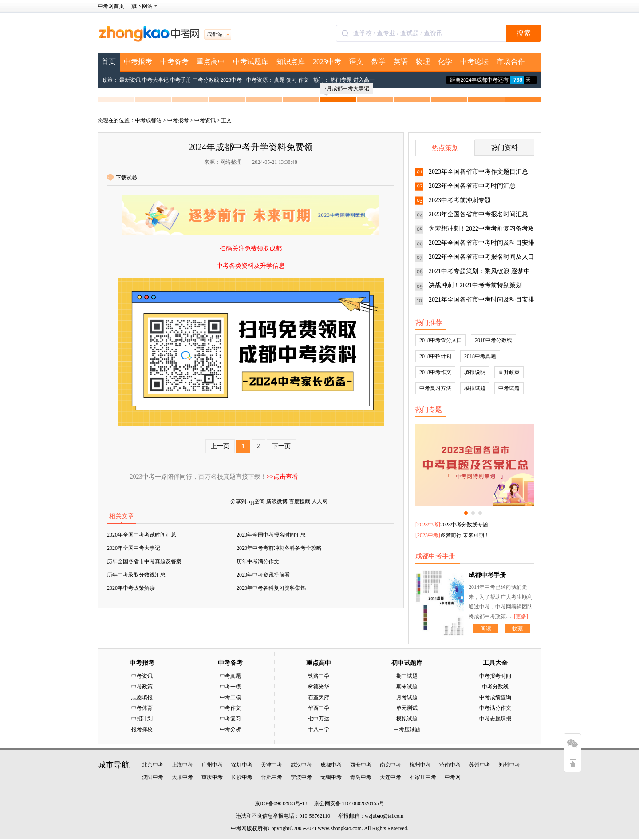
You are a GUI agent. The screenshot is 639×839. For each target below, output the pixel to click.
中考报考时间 (495, 676)
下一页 (281, 446)
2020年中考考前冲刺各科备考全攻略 (279, 548)
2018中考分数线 (493, 340)
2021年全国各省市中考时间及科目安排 (481, 299)
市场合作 (511, 61)
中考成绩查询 (495, 697)
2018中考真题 (480, 356)
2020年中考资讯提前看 (263, 575)
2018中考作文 (435, 372)
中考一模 (230, 687)
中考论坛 (474, 61)
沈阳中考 (152, 777)
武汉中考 (301, 765)
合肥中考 (271, 777)
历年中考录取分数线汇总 (136, 575)
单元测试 (407, 708)
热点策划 (445, 147)
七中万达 (318, 719)
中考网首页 (111, 6)
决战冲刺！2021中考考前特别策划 (475, 285)
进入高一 (364, 80)
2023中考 (327, 61)
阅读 (486, 628)
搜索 (524, 33)
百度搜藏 (299, 501)
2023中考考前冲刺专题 (460, 200)
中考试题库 (250, 61)
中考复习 (230, 719)
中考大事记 (155, 80)
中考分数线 (206, 80)
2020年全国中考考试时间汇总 (141, 535)
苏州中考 (479, 765)
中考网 (453, 777)
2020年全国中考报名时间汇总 (271, 535)
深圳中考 (241, 765)
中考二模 (230, 697)
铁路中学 (318, 676)
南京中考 (390, 765)
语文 (356, 61)
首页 (109, 61)
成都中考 (331, 765)
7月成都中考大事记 (346, 89)
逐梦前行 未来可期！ (464, 535)
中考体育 (142, 708)
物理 (423, 61)
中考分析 (230, 729)
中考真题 (230, 676)
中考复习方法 (435, 388)
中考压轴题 (407, 729)
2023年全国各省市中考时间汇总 (472, 186)
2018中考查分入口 (440, 340)
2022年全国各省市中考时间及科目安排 (481, 242)
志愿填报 (142, 697)
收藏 (517, 628)
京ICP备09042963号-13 (281, 803)
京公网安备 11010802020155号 (349, 803)
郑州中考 (509, 765)
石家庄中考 (423, 777)
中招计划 (142, 719)
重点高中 (211, 61)
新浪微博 (277, 501)
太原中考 (182, 777)
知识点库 (290, 61)
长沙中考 (241, 777)
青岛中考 (360, 777)
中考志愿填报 (495, 719)
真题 (279, 80)
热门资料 (504, 147)
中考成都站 (148, 120)
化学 (445, 61)
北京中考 (152, 765)
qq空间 (257, 501)
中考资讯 (205, 120)
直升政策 (509, 372)
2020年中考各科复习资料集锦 (271, 588)
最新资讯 (130, 80)
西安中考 (360, 765)
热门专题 (341, 80)
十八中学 (318, 729)
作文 (303, 80)
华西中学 (318, 708)
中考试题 (509, 388)
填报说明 (474, 372)
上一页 (220, 446)
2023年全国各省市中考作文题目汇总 (478, 171)
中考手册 (180, 80)
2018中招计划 (435, 356)
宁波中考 (301, 777)
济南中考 (450, 765)
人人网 (319, 501)
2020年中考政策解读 (131, 588)
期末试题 (407, 687)
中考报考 (138, 61)
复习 (291, 80)
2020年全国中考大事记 (133, 548)
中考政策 (142, 687)
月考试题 (407, 697)
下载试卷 (122, 178)
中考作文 (230, 708)
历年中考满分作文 (258, 561)
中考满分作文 (495, 708)
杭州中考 (420, 765)
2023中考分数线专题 (464, 524)
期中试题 (407, 676)
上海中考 (182, 765)
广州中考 (212, 765)
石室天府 (318, 697)
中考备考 (174, 61)
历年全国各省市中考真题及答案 (144, 561)
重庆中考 (212, 777)
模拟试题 (474, 388)
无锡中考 (331, 777)
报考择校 (142, 729)
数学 (378, 61)
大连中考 (390, 777)
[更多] (521, 616)
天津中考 (271, 765)
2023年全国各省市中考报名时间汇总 (478, 214)
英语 (401, 61)
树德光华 (318, 687)
